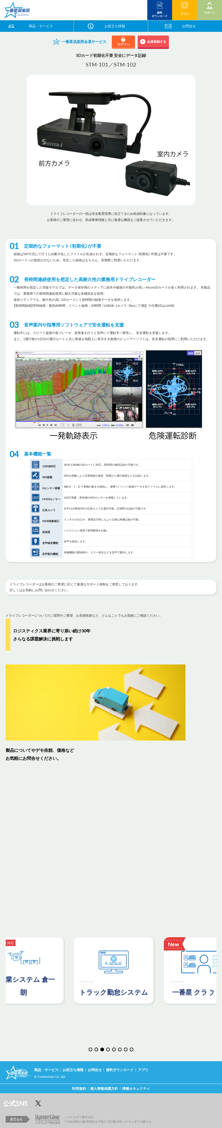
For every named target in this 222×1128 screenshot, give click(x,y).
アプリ (184, 14)
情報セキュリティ (136, 1088)
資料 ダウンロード (159, 14)
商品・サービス (41, 25)
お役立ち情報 (114, 25)
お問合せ (189, 25)
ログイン (123, 44)
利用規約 (79, 1088)
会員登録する (155, 41)
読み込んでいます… (111, 847)
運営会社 (16, 1119)
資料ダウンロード (120, 1069)
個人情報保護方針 (104, 1088)
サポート (209, 12)
